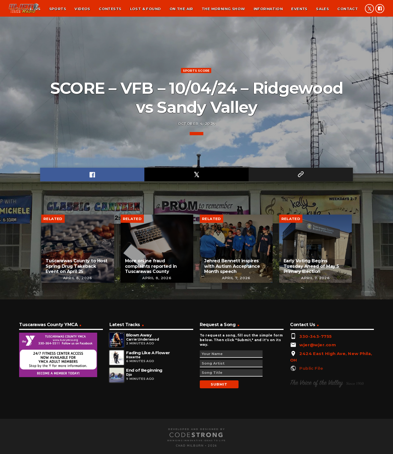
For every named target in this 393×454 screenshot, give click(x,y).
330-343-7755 (315, 406)
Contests (110, 9)
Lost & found (145, 9)
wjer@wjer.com (317, 414)
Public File (311, 438)
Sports (57, 9)
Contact (347, 9)
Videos (82, 9)
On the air (181, 9)
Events (299, 9)
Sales (322, 9)
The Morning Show (223, 9)
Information (268, 9)
